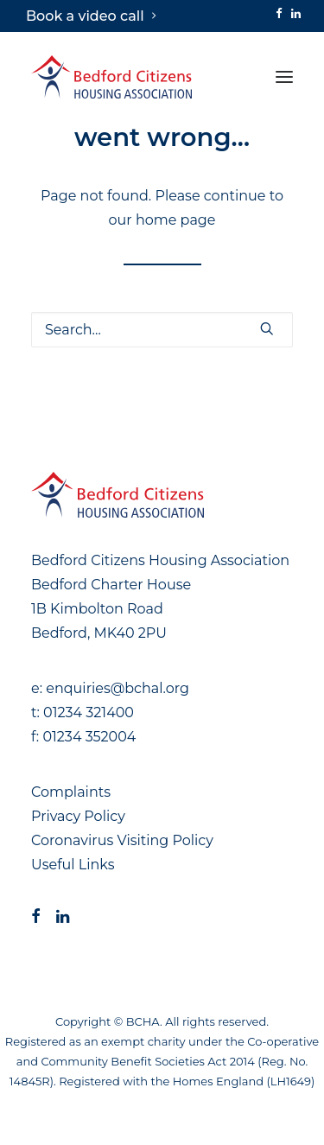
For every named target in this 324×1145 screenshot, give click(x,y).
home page (176, 220)
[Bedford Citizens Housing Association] (111, 77)
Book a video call (91, 16)
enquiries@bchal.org (117, 688)
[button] (279, 13)
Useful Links (72, 864)
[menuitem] (90, 16)
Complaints (71, 792)
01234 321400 (88, 712)
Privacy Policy (78, 816)
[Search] (162, 329)
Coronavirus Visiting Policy (122, 840)
